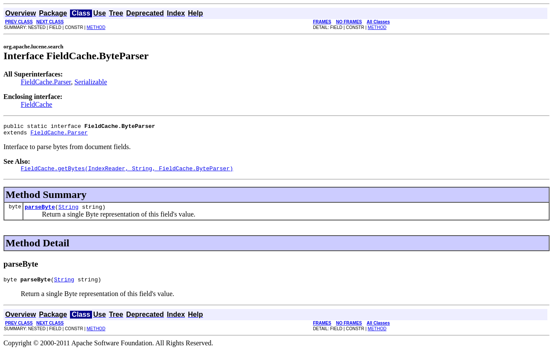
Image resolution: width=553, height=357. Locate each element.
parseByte (40, 212)
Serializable (90, 82)
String (68, 212)
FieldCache (36, 104)
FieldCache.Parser (46, 82)
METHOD (96, 27)
